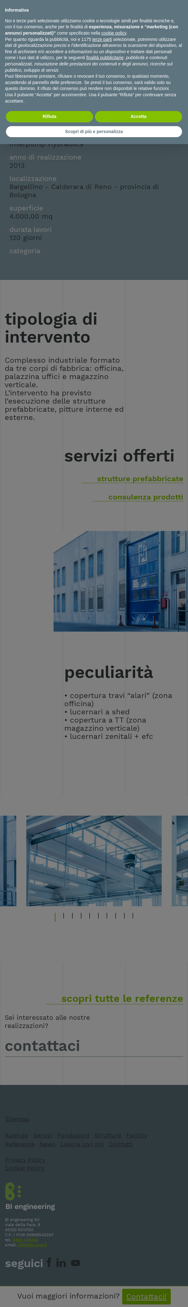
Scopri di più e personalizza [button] (94, 131)
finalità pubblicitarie (104, 57)
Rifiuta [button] (49, 116)
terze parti (102, 39)
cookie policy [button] (113, 33)
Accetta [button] (139, 116)
